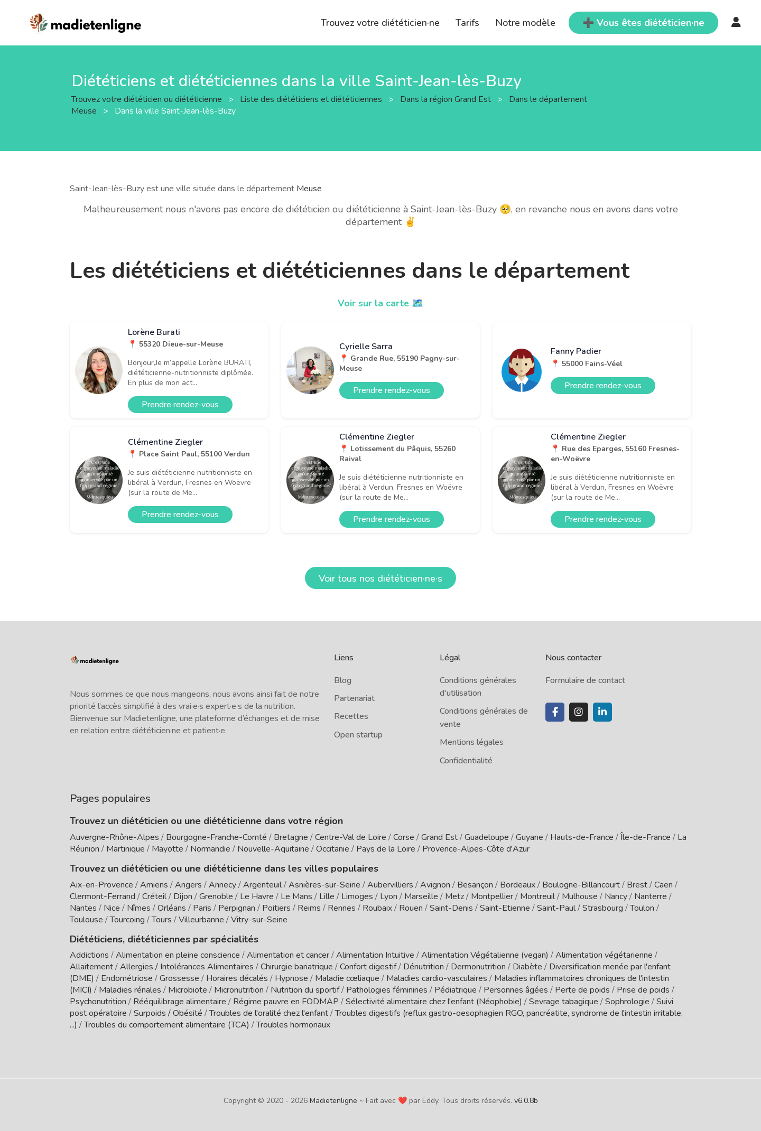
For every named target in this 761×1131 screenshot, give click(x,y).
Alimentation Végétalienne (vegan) (485, 955)
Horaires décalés (237, 978)
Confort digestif (368, 967)
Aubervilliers (390, 885)
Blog (342, 680)
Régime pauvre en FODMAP (286, 1001)
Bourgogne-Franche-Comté (216, 837)
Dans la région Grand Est (446, 99)
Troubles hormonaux (293, 1025)
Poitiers (276, 908)
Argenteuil (262, 885)
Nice (112, 908)
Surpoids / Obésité (168, 1013)
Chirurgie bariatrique (297, 967)
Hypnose (291, 978)
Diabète (527, 967)
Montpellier (492, 896)
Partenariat (354, 698)
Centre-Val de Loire (350, 837)
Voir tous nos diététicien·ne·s (380, 578)
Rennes (342, 908)
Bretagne (291, 837)
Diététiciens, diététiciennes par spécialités (164, 939)
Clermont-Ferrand (102, 896)
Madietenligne (333, 1101)
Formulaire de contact (585, 680)
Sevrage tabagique (563, 1001)
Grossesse (179, 978)
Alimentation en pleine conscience (178, 955)
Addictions (89, 955)
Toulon (642, 908)
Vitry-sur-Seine (259, 920)
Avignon (435, 885)
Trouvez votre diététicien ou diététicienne (147, 99)
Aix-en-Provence (101, 885)
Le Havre (257, 896)
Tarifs (467, 22)
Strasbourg (602, 908)
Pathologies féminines (387, 990)
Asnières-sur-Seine (324, 885)
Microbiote (188, 990)
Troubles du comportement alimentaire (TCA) (166, 1025)
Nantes (83, 908)
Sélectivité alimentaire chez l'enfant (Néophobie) (434, 1001)
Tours (162, 920)
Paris (202, 908)
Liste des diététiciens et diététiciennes (312, 99)
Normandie (210, 849)
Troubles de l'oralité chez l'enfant (268, 1013)
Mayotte (167, 849)
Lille (327, 896)
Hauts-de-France (582, 837)
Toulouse (86, 920)
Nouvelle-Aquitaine (273, 849)
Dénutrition (423, 967)
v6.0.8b (526, 1101)
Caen (663, 885)
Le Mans (296, 896)
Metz (454, 896)
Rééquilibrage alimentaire (179, 1001)
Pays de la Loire (385, 849)
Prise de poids (643, 990)
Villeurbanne (201, 920)
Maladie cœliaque (347, 978)
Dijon (182, 896)
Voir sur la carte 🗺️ (381, 303)
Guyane (529, 837)
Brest (637, 885)
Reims (309, 908)
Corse (403, 837)
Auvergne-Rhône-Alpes (114, 837)
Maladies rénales (130, 990)
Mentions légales (472, 742)
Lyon (388, 896)
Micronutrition (239, 990)
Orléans (171, 908)
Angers (188, 885)
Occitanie (332, 849)
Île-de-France (645, 837)
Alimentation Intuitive (375, 955)
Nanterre (650, 896)
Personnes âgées (516, 990)
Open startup (358, 735)
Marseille (421, 896)
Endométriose (127, 978)
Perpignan (236, 908)
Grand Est (439, 837)
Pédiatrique (455, 990)
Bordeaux (517, 885)
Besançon (475, 885)
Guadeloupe (487, 837)
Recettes (351, 716)
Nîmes (139, 908)
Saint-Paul (556, 908)
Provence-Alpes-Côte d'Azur (476, 849)
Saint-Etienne (505, 908)
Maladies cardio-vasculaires (436, 978)
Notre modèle (525, 22)
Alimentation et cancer (288, 955)
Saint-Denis (451, 908)
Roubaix (377, 908)
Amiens (154, 885)
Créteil (154, 896)
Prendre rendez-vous (180, 404)
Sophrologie (627, 1001)
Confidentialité (466, 761)
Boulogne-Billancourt (581, 885)
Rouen (411, 908)
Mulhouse (580, 896)
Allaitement (91, 967)
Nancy (616, 896)
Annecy (222, 885)
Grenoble (216, 896)
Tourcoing (127, 920)
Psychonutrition (98, 1001)
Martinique (125, 849)
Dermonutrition (479, 967)
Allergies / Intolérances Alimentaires (187, 967)
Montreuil (537, 896)
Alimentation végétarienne (604, 955)
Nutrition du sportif (305, 990)
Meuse (309, 188)
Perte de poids (582, 990)
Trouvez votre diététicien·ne (380, 22)
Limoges (357, 896)
